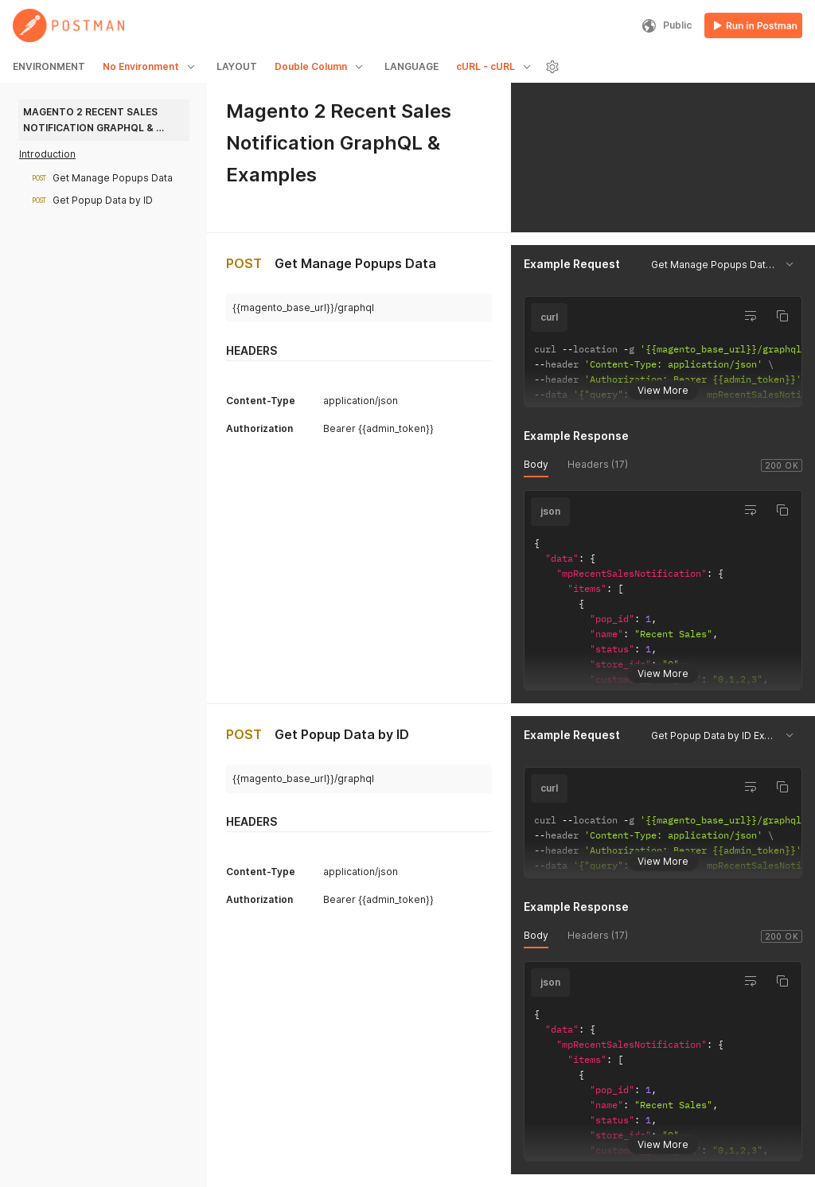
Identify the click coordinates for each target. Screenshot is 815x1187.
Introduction (47, 154)
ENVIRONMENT (49, 66)
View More (663, 387)
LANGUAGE (411, 66)
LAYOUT (236, 66)
